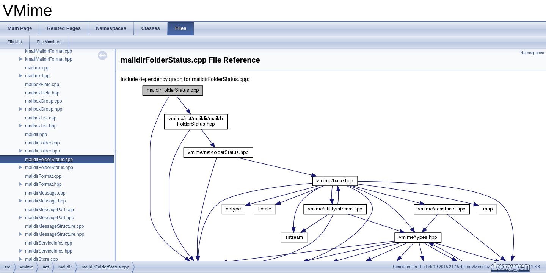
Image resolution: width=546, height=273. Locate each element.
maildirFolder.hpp (42, 151)
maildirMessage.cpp (45, 193)
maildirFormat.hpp (43, 184)
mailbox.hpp (37, 75)
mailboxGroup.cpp (43, 101)
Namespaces (532, 52)
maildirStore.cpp (41, 259)
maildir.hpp (36, 134)
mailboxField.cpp (42, 84)
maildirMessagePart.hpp (49, 217)
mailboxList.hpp (40, 126)
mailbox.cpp (37, 68)
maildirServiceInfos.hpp (48, 251)
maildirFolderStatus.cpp (49, 159)
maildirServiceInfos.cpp (48, 243)
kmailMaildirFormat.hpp (48, 59)
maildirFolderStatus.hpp (49, 167)
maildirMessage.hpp (45, 201)
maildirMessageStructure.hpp (54, 234)
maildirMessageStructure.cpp (54, 226)
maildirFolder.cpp (42, 143)
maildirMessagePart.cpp (49, 209)
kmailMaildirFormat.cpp (48, 51)
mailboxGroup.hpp (43, 109)
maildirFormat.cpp (43, 176)
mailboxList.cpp (40, 118)
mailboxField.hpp (42, 93)
